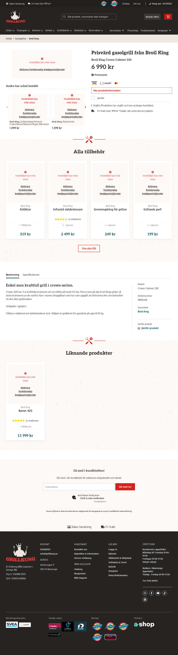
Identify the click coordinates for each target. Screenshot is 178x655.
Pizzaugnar (23, 30)
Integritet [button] (113, 571)
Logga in (112, 549)
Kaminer (37, 30)
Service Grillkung (82, 558)
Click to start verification (92, 498)
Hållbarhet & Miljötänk (119, 558)
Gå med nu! (126, 486)
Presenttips (133, 30)
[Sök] (89, 17)
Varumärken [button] (117, 30)
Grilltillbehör (64, 30)
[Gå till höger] (85, 107)
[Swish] (25, 624)
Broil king (34, 38)
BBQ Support (80, 578)
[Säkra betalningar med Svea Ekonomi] (12, 624)
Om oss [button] (137, 3)
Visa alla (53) (89, 253)
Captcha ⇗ (100, 501)
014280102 (167, 3)
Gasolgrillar (20, 38)
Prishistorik (99, 75)
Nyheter (112, 553)
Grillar (10, 30)
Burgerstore (80, 573)
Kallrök (112, 566)
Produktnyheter (148, 30)
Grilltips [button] (126, 3)
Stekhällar (80, 30)
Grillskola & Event (117, 562)
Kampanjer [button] (164, 30)
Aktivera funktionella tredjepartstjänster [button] (42, 69)
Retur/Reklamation (118, 575)
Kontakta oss (80, 549)
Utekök (50, 30)
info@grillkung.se (49, 553)
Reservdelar (96, 30)
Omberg (78, 569)
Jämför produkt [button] (148, 332)
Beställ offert (152, 17)
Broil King (143, 316)
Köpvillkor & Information (86, 553)
